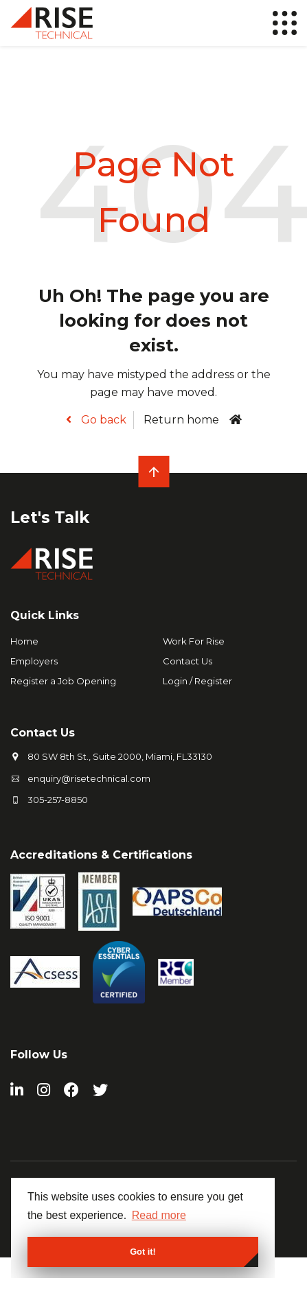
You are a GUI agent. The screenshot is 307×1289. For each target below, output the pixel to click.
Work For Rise (194, 641)
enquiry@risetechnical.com (88, 778)
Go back (102, 419)
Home (24, 641)
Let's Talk (49, 517)
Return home (181, 419)
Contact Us (187, 660)
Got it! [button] (143, 1251)
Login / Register (197, 680)
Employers (34, 660)
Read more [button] (159, 1215)
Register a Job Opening (63, 680)
